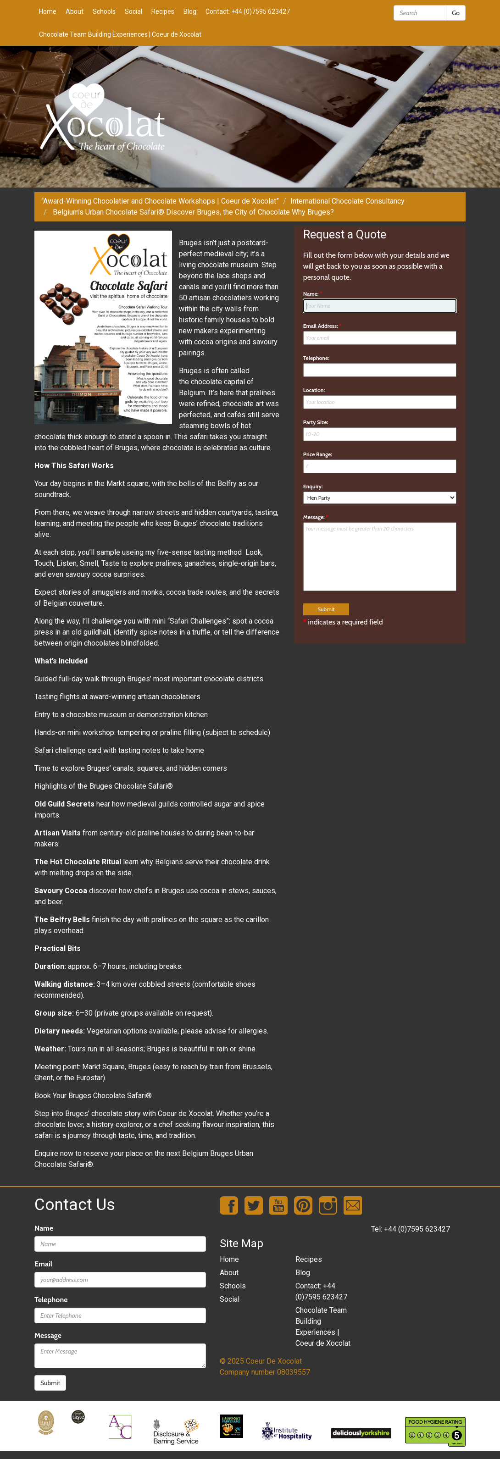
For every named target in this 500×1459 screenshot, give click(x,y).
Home (47, 11)
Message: (315, 517)
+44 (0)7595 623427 (417, 1229)
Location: (314, 390)
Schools (104, 11)
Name (43, 1228)
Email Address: (322, 325)
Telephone (50, 1299)
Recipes (162, 11)
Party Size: (315, 422)
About (74, 11)
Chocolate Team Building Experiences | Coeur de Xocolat (120, 34)
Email (43, 1264)
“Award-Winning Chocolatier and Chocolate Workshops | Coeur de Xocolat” (160, 201)
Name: (312, 293)
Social (133, 11)
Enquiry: (313, 486)
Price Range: (317, 454)
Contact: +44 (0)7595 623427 (248, 11)
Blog (189, 11)
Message (47, 1335)
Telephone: (316, 357)
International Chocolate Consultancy (347, 201)
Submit (50, 1383)
